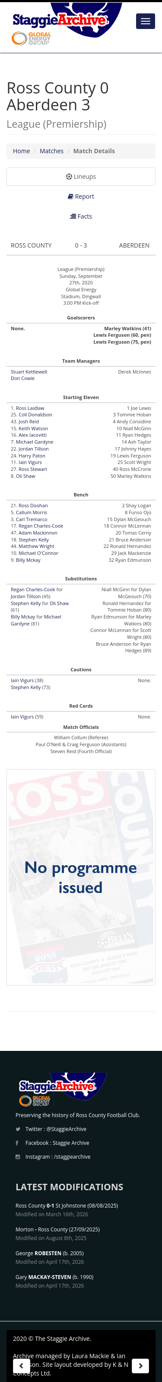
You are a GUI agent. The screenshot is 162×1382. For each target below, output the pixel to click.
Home (21, 151)
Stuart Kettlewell (29, 371)
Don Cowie (23, 378)
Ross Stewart (33, 469)
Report (81, 196)
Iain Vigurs (30, 462)
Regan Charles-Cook (41, 525)
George (38, 1253)
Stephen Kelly (33, 539)
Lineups (81, 176)
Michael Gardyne (34, 441)
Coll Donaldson (35, 414)
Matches (52, 151)
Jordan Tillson (34, 448)
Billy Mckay (28, 560)
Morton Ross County (42, 1229)
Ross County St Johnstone (51, 1205)
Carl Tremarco (32, 519)
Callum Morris (31, 512)
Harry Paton (32, 455)
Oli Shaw (25, 476)
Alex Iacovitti (33, 435)
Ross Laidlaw (30, 408)
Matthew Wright (36, 546)
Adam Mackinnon (38, 532)
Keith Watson (33, 428)
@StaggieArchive (66, 1129)
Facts (81, 216)
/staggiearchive (72, 1156)
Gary (43, 1277)
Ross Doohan (33, 505)
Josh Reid (29, 421)
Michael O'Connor (38, 553)
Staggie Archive (71, 1143)
